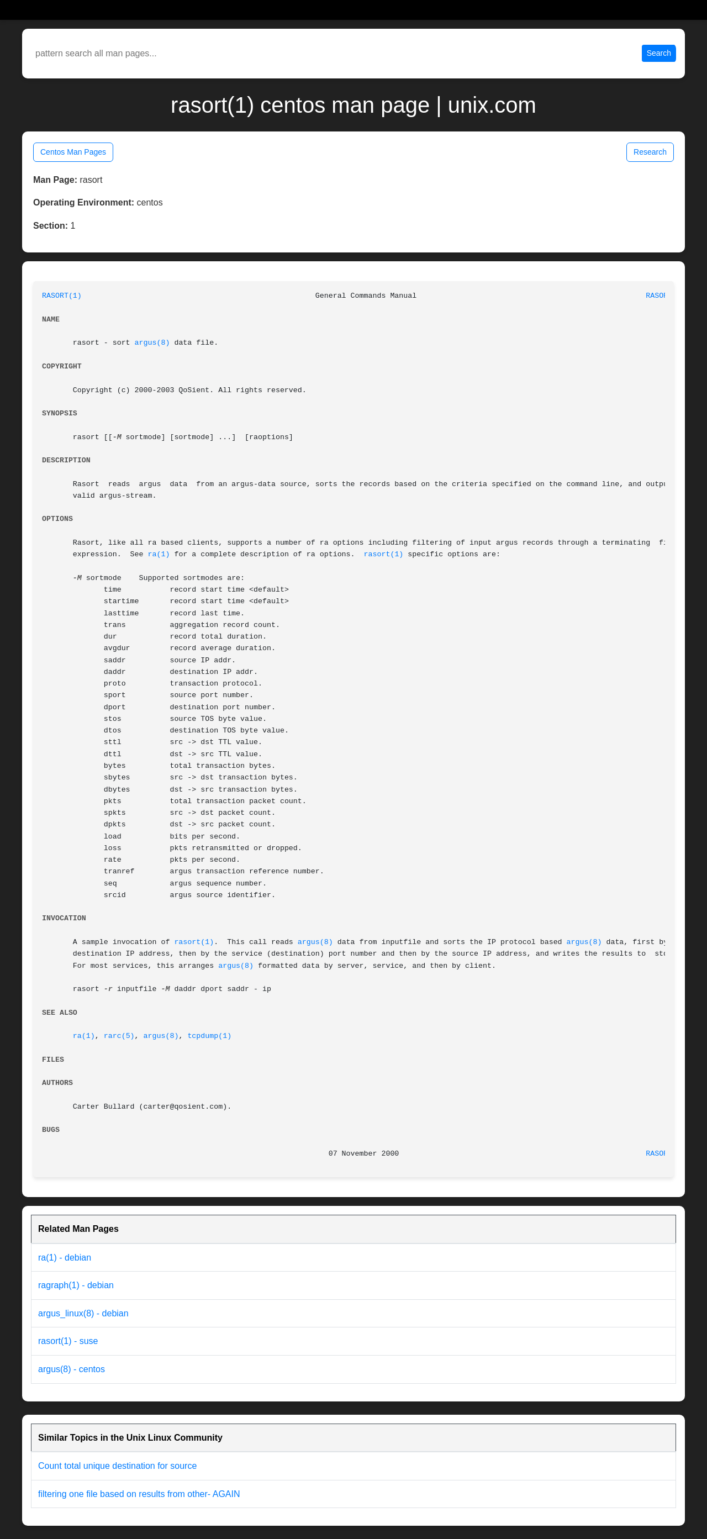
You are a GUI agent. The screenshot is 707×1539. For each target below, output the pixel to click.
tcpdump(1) (209, 1036)
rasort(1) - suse (68, 1341)
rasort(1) (384, 554)
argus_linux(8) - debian (83, 1313)
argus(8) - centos (71, 1369)
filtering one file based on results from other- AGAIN (139, 1494)
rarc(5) (119, 1036)
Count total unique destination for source (117, 1466)
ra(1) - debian (64, 1257)
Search (659, 53)
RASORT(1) (62, 296)
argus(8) (152, 343)
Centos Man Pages (73, 151)
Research (650, 151)
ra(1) (159, 554)
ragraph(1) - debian (76, 1285)
